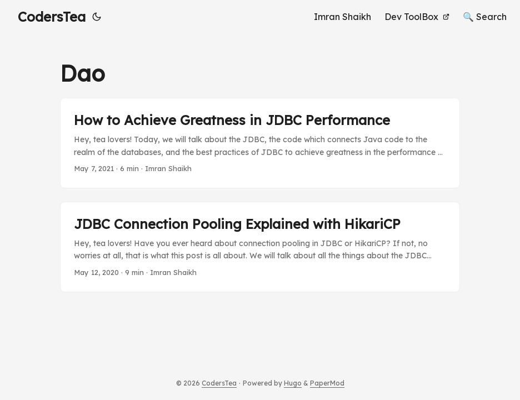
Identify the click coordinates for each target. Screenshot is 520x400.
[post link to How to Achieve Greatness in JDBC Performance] (260, 143)
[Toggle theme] (96, 16)
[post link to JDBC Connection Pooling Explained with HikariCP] (260, 247)
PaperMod (327, 383)
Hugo (293, 383)
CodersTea (52, 16)
